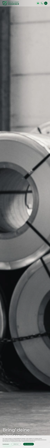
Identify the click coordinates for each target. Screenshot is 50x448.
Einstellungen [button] (6, 444)
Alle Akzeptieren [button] (28, 444)
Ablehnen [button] (16, 444)
